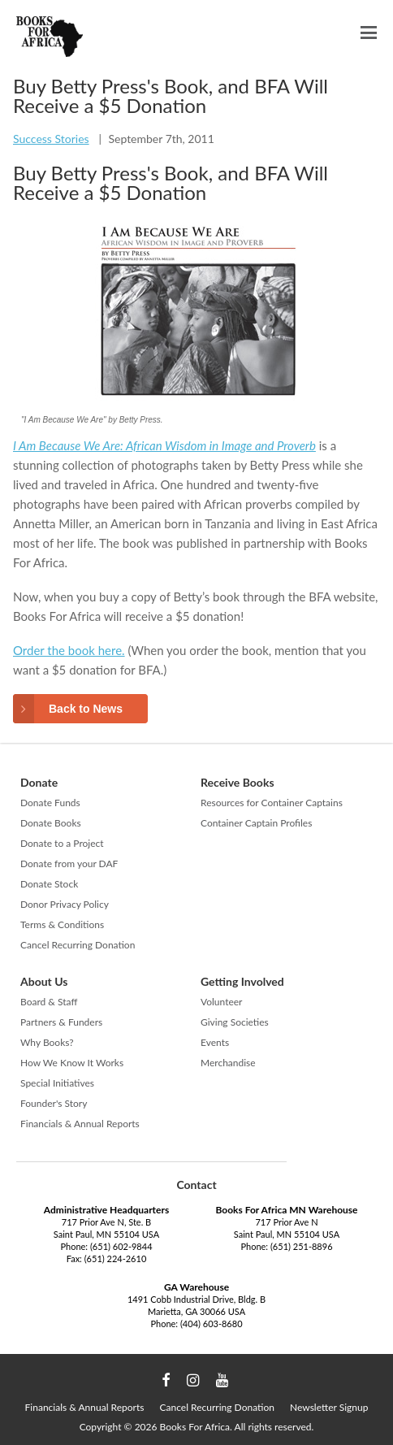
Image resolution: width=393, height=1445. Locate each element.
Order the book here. (69, 650)
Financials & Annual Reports (80, 1123)
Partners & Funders (61, 1022)
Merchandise (228, 1063)
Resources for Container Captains (272, 802)
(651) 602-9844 (121, 1246)
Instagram (192, 1380)
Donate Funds (50, 802)
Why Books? (47, 1042)
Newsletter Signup (329, 1407)
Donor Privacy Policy (64, 904)
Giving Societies (235, 1022)
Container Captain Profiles (256, 823)
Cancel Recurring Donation (77, 945)
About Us (43, 981)
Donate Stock (49, 884)
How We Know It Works (71, 1063)
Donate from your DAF (69, 863)
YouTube (222, 1380)
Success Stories (51, 138)
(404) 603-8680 (211, 1323)
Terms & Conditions (62, 924)
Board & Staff (48, 1002)
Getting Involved (242, 981)
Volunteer (221, 1002)
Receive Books (237, 782)
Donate (39, 782)
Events (215, 1042)
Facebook (165, 1380)
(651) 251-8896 (301, 1246)
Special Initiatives (57, 1083)
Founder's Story (53, 1103)
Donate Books (50, 823)
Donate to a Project (62, 843)
